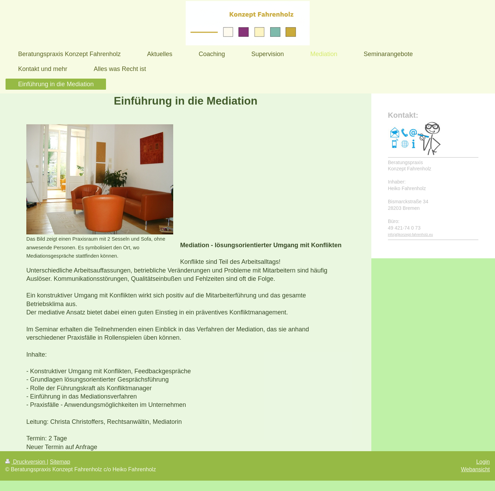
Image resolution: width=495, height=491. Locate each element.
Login (483, 462)
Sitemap (60, 462)
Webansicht (475, 469)
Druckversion (26, 462)
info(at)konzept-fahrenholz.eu (410, 234)
